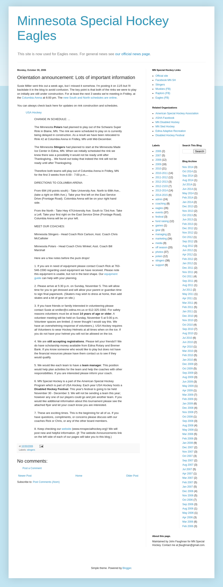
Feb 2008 (187, 438)
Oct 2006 (187, 499)
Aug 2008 (187, 425)
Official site (161, 75)
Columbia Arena (32, 97)
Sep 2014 (187, 175)
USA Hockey (34, 112)
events (159, 212)
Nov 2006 (187, 495)
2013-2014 (161, 190)
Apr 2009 (187, 390)
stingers (31, 449)
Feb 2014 (187, 197)
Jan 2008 (187, 442)
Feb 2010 (187, 355)
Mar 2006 (187, 521)
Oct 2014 (187, 171)
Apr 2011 (187, 298)
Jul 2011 (187, 289)
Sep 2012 (187, 241)
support (159, 265)
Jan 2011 (187, 311)
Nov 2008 (187, 412)
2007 (158, 155)
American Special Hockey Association (177, 113)
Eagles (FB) (162, 97)
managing (161, 234)
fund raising (162, 221)
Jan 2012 (187, 263)
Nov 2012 (187, 232)
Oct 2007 (187, 455)
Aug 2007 (187, 464)
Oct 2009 (187, 368)
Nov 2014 (187, 167)
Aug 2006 (187, 508)
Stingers (160, 84)
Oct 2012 (187, 237)
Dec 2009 (187, 364)
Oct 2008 (187, 416)
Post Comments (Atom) (46, 481)
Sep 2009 (187, 372)
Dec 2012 (187, 228)
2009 (158, 164)
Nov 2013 (187, 210)
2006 (158, 151)
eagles (159, 208)
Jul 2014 (187, 184)
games (159, 225)
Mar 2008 (187, 434)
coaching (160, 203)
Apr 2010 (187, 346)
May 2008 (188, 429)
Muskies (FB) (163, 88)
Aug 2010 (187, 333)
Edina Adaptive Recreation (170, 131)
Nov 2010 (187, 320)
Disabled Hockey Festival (169, 135)
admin (159, 199)
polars (159, 256)
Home (78, 475)
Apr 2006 (187, 517)
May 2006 (188, 512)
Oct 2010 (187, 324)
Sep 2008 (187, 420)
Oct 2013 (187, 215)
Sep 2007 (187, 460)
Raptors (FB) (162, 93)
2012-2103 (161, 186)
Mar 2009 (187, 394)
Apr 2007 (187, 473)
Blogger (126, 568)
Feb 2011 (187, 307)
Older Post (132, 475)
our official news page (132, 54)
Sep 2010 (187, 329)
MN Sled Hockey (165, 126)
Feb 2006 (187, 526)
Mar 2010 (187, 350)
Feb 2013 (187, 224)
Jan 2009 (187, 403)
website (66, 428)
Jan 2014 (187, 202)
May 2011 (188, 294)
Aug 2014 (187, 180)
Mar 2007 (187, 477)
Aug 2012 (187, 245)
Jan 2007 (187, 486)
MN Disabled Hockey (167, 122)
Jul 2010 (187, 337)
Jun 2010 (187, 342)
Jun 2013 (187, 219)
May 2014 (188, 193)
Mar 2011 (187, 302)
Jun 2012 (187, 250)
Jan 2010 (187, 359)
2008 (158, 159)
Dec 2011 (187, 267)
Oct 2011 (187, 276)
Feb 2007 (187, 482)
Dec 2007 (187, 447)
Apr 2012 (187, 254)
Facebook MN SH (165, 80)
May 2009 (188, 385)
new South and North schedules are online (90, 97)
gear (158, 230)
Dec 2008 (187, 407)
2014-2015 (161, 195)
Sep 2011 (187, 280)
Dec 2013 (187, 206)
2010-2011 (161, 173)
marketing (161, 238)
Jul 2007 (187, 469)
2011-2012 (161, 177)
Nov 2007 (187, 451)
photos (159, 251)
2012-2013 (161, 181)
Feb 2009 (187, 399)
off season (161, 247)
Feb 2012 (187, 259)
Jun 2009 (187, 381)
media (159, 243)
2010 (158, 168)
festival (159, 216)
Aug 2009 (187, 377)
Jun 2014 (187, 189)
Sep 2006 (187, 504)
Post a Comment (32, 468)
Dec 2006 (187, 491)
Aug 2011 (187, 285)
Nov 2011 (187, 272)
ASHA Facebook (164, 117)
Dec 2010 (187, 315)
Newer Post (25, 475)
